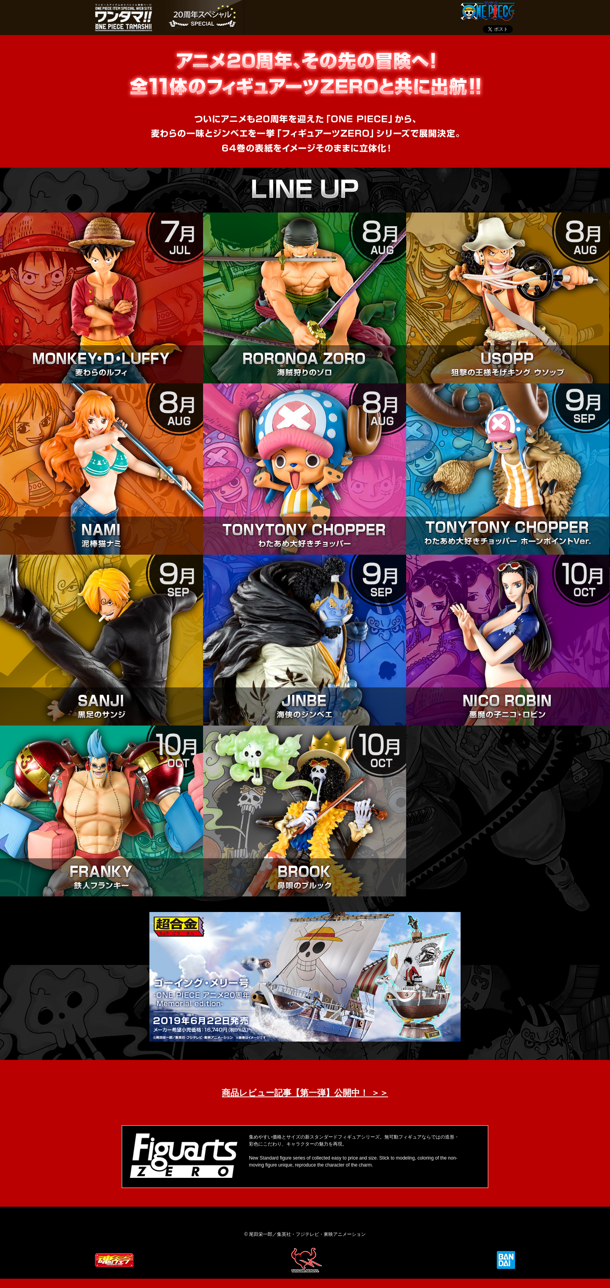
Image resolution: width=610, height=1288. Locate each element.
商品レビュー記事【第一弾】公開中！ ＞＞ (305, 1093)
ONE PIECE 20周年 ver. (203, 17)
